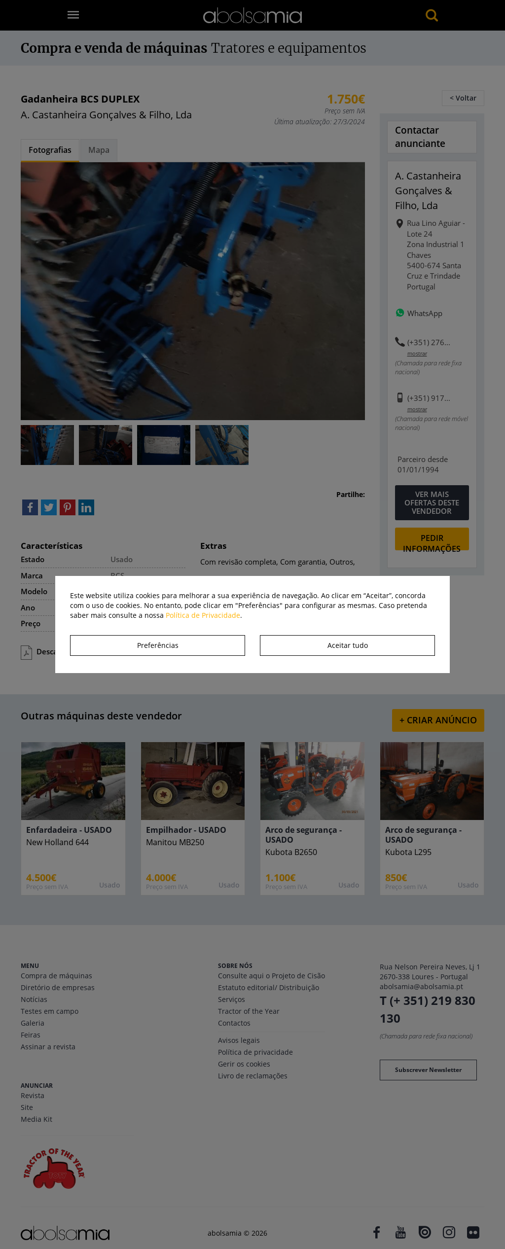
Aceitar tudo (347, 645)
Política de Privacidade (203, 615)
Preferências (158, 645)
